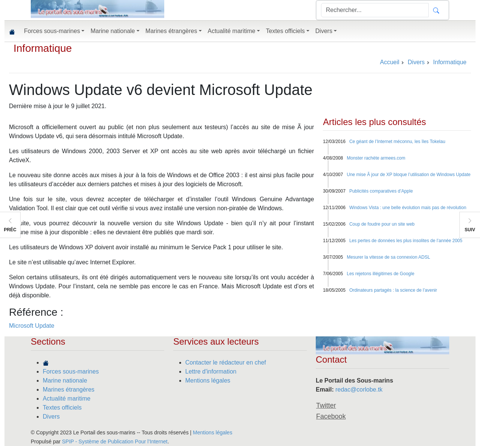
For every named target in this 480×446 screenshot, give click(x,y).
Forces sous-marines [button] (52, 31)
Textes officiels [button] (285, 31)
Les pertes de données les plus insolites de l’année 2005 (405, 240)
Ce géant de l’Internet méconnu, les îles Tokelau (397, 141)
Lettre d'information (210, 371)
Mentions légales (207, 380)
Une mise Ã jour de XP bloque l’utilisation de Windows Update (409, 174)
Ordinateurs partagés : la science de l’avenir (393, 290)
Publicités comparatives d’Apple (380, 191)
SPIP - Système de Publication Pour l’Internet (114, 441)
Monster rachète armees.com (376, 158)
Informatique (43, 48)
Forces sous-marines (71, 371)
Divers (51, 416)
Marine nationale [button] (112, 31)
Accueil (389, 62)
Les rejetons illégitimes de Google (380, 273)
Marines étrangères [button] (171, 31)
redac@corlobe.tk (358, 389)
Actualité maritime (66, 398)
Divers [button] (323, 31)
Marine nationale (65, 380)
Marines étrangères (68, 389)
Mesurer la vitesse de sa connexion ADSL (388, 257)
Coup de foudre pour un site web (381, 224)
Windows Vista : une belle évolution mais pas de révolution (407, 207)
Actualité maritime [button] (231, 31)
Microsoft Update (31, 325)
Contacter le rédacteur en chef (225, 362)
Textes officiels (62, 407)
